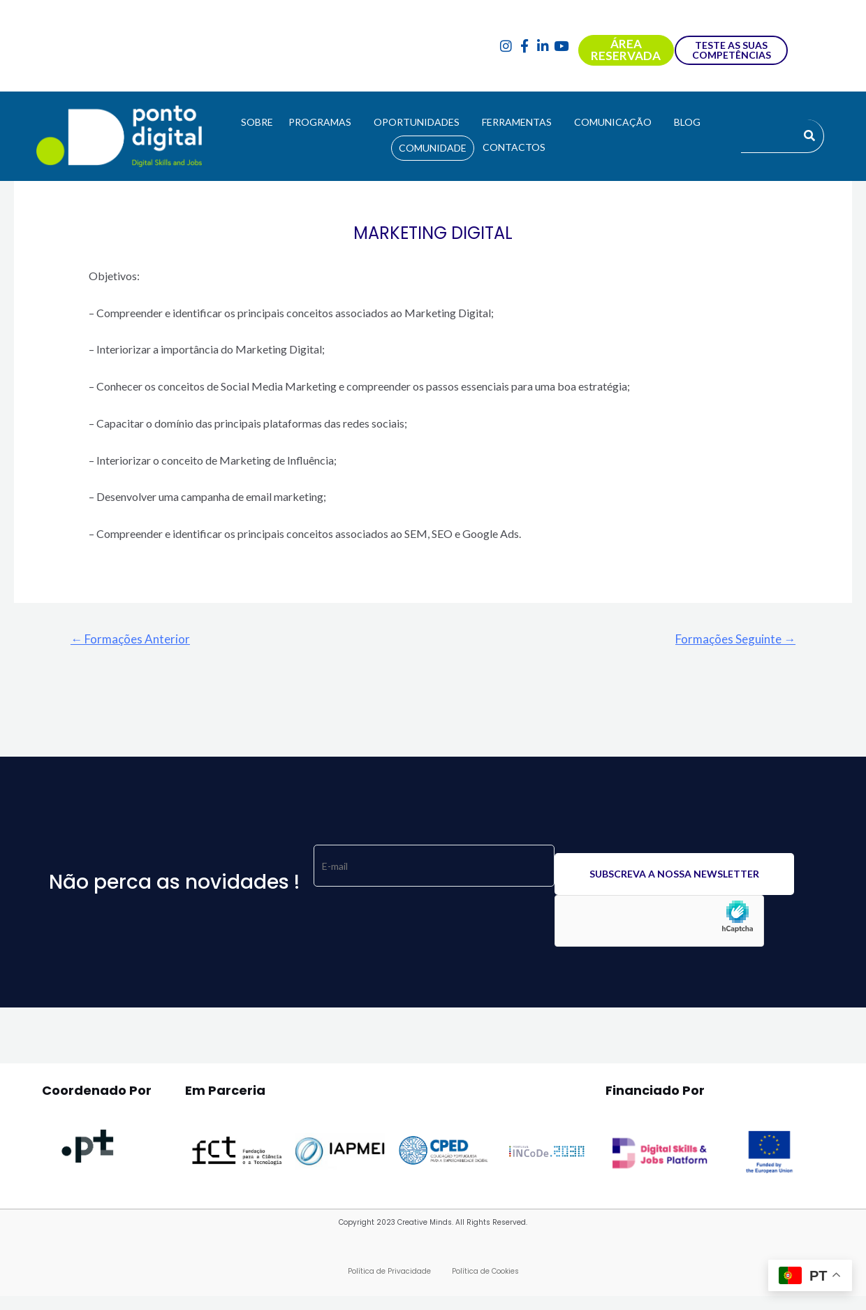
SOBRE (257, 122)
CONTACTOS (514, 147)
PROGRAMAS (319, 122)
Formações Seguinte (735, 639)
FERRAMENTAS (517, 122)
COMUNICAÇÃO (613, 122)
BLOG (687, 122)
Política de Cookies (485, 1271)
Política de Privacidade (389, 1271)
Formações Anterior (130, 639)
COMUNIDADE (433, 148)
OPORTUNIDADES (417, 122)
